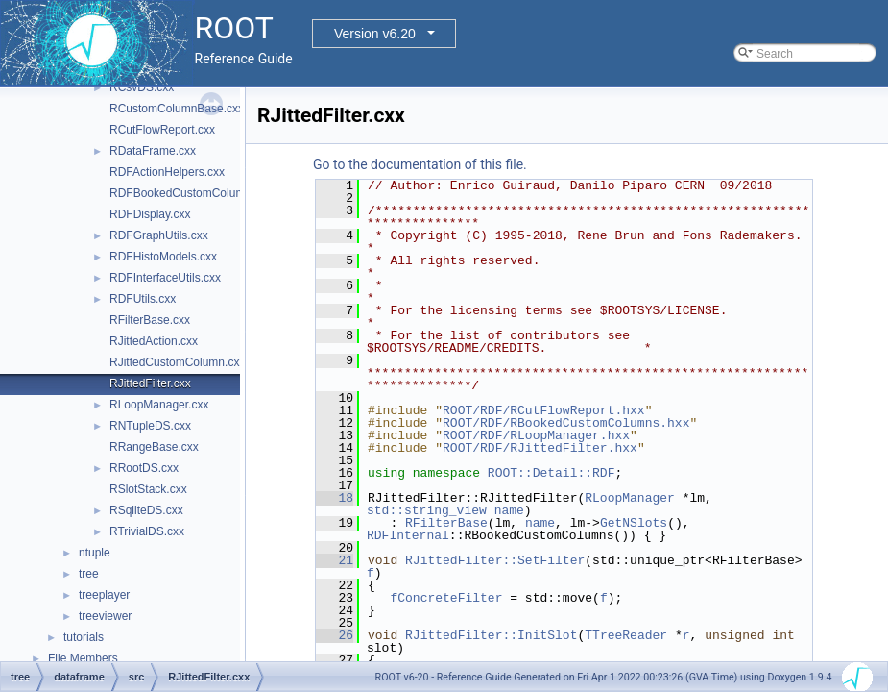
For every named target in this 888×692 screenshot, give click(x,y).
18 (334, 498)
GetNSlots (633, 522)
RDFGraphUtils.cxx (158, 235)
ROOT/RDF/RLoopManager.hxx (536, 435)
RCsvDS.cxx (141, 87)
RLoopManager (630, 498)
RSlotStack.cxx (148, 489)
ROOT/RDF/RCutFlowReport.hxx (544, 410)
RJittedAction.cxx (153, 341)
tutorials (83, 637)
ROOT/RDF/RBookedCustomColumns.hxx (566, 423)
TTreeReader (626, 635)
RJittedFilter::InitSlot (491, 635)
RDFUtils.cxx (142, 299)
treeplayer (104, 595)
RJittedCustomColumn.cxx (177, 362)
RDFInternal (408, 535)
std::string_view (427, 510)
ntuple (94, 552)
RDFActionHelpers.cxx (167, 172)
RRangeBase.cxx (154, 447)
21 (334, 560)
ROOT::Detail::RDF (551, 473)
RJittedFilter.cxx (150, 383)
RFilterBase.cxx (149, 320)
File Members (83, 658)
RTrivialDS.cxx (146, 531)
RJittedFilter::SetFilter (495, 560)
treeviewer (105, 616)
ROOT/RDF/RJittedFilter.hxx (540, 448)
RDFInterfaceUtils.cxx (165, 277)
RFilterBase (446, 522)
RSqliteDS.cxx (146, 510)
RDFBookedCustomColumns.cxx (193, 193)
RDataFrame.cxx (152, 151)
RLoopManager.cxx (158, 404)
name (509, 510)
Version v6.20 (375, 33)
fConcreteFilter (446, 597)
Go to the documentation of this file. (420, 164)
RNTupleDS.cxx (150, 425)
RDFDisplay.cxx (149, 214)
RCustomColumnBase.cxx (176, 108)
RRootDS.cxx (144, 468)
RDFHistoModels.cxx (163, 256)
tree (89, 574)
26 (334, 635)
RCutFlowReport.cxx (162, 129)
